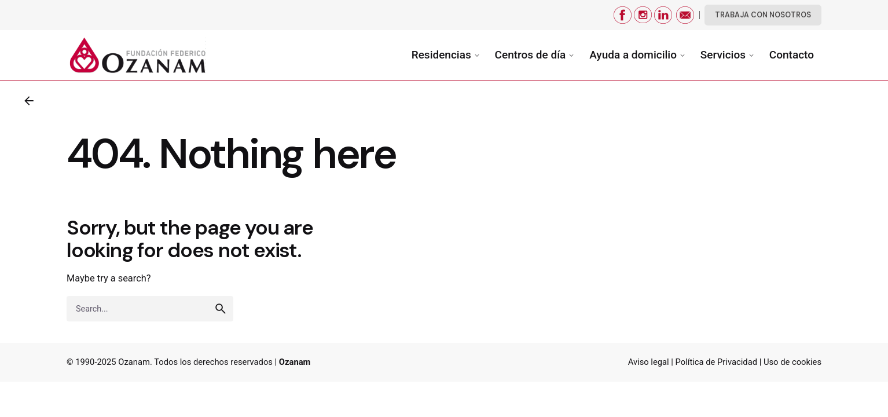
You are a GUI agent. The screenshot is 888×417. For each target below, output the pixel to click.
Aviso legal (648, 362)
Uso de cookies (792, 362)
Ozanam (134, 362)
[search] (220, 308)
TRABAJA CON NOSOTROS (763, 15)
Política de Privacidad (716, 362)
